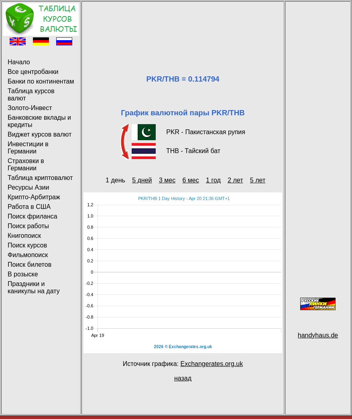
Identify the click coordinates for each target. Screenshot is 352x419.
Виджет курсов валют (39, 134)
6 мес (190, 180)
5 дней (142, 180)
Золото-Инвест (30, 107)
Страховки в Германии (26, 164)
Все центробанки (33, 71)
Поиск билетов (29, 264)
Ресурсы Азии (28, 187)
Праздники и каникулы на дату (34, 287)
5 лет (257, 180)
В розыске (23, 274)
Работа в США (29, 206)
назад (182, 378)
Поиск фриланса (32, 216)
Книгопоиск (24, 235)
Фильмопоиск (28, 254)
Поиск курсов (27, 245)
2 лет (235, 180)
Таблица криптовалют (40, 177)
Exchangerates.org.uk (211, 363)
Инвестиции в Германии (28, 148)
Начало (19, 62)
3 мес (167, 180)
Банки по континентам (41, 81)
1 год (213, 180)
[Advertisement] (182, 28)
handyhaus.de (318, 335)
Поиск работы (28, 226)
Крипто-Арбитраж (34, 197)
